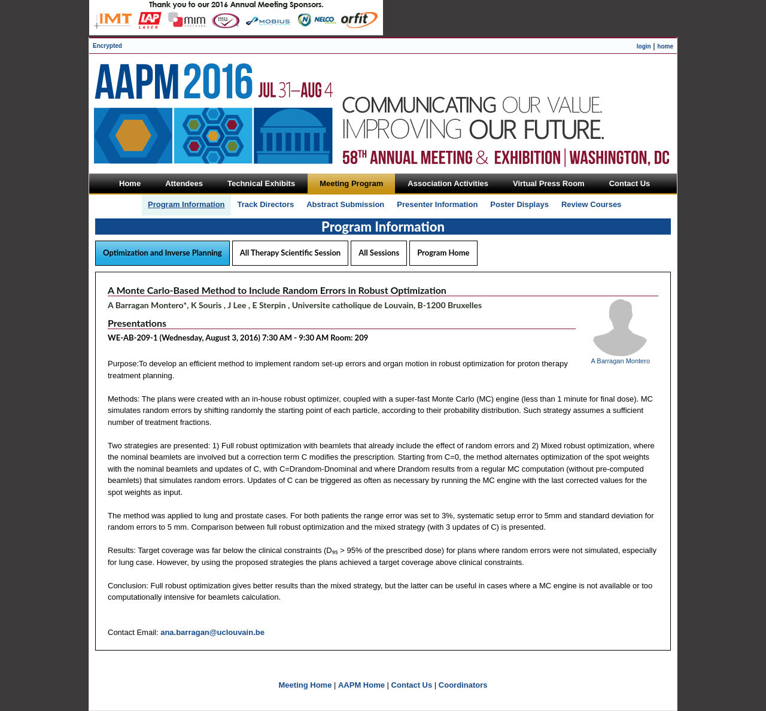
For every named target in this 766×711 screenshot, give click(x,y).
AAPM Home (361, 684)
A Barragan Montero (620, 360)
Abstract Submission (345, 204)
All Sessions (378, 252)
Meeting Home (305, 684)
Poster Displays (519, 204)
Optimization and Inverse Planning (162, 252)
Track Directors (266, 204)
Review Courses (591, 204)
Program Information (186, 204)
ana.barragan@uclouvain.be (212, 632)
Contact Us (412, 684)
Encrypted (107, 45)
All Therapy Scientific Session (290, 252)
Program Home (443, 252)
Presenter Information (437, 204)
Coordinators (463, 684)
